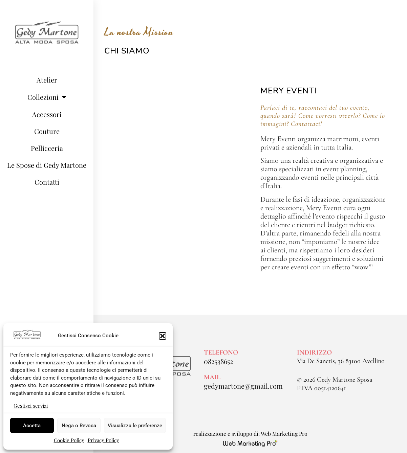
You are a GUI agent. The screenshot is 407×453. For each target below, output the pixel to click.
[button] (162, 336)
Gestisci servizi (31, 405)
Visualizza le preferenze (135, 426)
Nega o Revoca (79, 426)
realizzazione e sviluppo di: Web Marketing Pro (250, 433)
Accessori (47, 114)
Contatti (47, 181)
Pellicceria (47, 148)
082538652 (218, 361)
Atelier (47, 79)
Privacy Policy (103, 440)
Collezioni (46, 97)
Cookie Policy (69, 440)
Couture (47, 131)
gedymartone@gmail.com (243, 385)
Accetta (32, 426)
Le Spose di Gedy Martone (46, 164)
